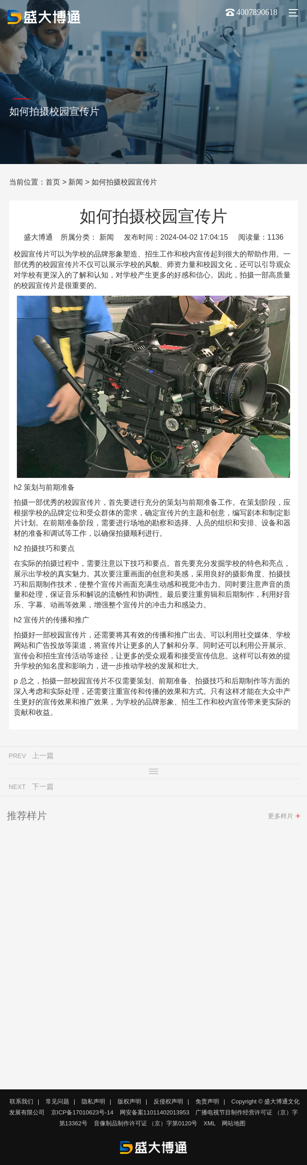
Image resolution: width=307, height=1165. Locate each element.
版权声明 (129, 1101)
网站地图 (234, 1123)
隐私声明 (93, 1101)
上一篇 (43, 758)
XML (210, 1123)
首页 (53, 182)
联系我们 (21, 1101)
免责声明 (207, 1101)
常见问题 (57, 1101)
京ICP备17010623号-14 (82, 1112)
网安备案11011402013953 (154, 1112)
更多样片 (280, 818)
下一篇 (43, 789)
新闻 (75, 182)
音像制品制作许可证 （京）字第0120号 (146, 1123)
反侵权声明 (168, 1101)
